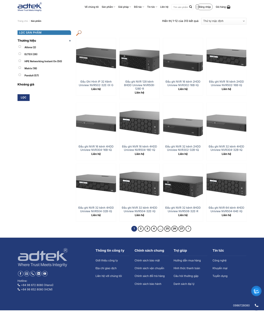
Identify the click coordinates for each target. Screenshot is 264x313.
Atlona (30, 47)
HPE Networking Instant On (43, 61)
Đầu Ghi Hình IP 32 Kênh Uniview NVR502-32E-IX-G (96, 83)
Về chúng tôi (92, 6)
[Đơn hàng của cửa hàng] (223, 21)
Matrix (31, 68)
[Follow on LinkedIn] (39, 273)
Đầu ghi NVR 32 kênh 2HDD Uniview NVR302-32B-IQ (183, 148)
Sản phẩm (108, 6)
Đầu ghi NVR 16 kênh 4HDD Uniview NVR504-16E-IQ (139, 148)
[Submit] (190, 7)
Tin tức (152, 6)
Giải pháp (124, 6)
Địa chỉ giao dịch (106, 268)
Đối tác (139, 6)
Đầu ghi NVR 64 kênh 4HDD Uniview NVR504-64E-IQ (226, 209)
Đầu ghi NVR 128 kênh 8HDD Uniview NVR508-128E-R (139, 85)
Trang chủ (23, 21)
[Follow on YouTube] (45, 273)
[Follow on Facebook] (20, 273)
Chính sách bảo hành (148, 284)
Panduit (32, 75)
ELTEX (31, 54)
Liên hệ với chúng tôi (108, 276)
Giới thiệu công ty (106, 260)
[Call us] (33, 273)
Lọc (23, 97)
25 (167, 228)
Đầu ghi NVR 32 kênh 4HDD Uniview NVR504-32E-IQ (139, 209)
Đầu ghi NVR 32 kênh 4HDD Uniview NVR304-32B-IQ (226, 148)
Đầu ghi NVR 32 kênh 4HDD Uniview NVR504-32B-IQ (96, 209)
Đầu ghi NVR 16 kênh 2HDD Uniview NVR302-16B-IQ (183, 83)
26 (174, 228)
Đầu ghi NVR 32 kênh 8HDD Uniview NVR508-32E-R (183, 209)
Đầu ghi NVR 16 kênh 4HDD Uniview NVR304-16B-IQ (96, 148)
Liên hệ (164, 6)
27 (181, 228)
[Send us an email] (26, 273)
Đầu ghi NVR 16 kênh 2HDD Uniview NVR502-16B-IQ (226, 83)
